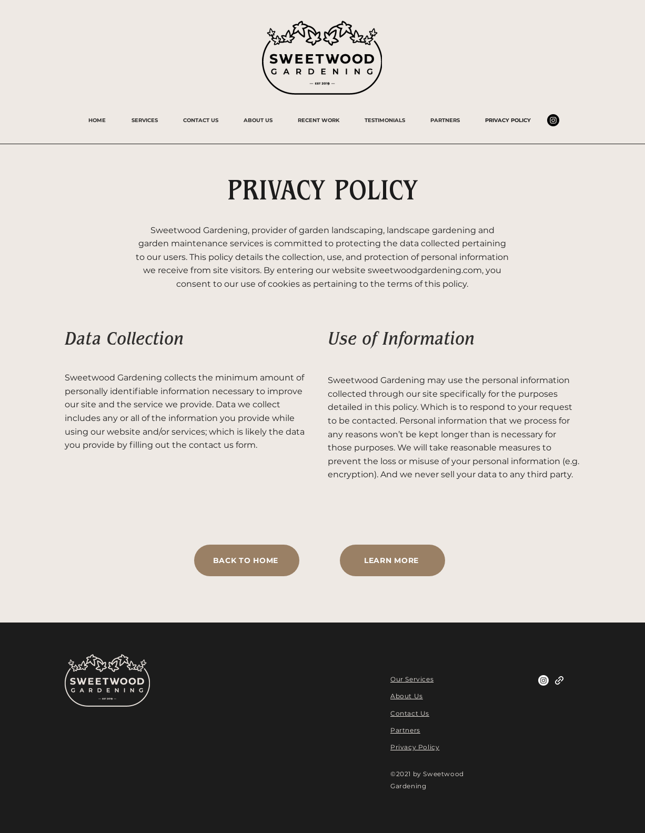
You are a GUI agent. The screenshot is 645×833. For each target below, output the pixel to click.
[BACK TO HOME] (246, 560)
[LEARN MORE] (392, 560)
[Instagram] (553, 120)
